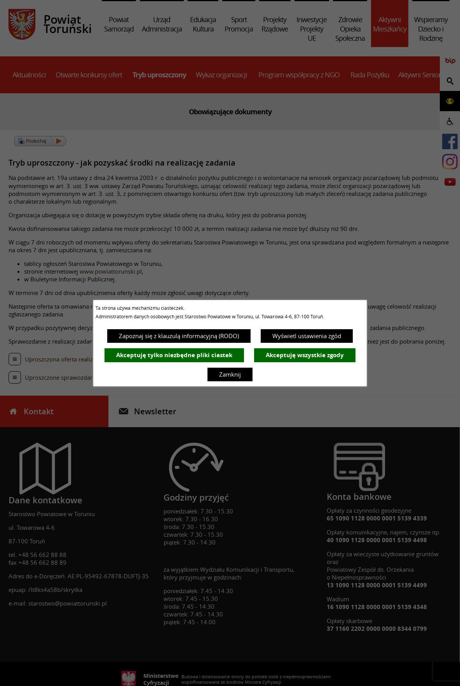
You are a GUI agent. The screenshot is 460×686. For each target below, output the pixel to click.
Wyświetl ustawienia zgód (306, 336)
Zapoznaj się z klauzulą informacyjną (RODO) (179, 336)
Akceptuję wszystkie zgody (305, 355)
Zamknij (230, 374)
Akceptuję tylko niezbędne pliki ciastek (174, 355)
